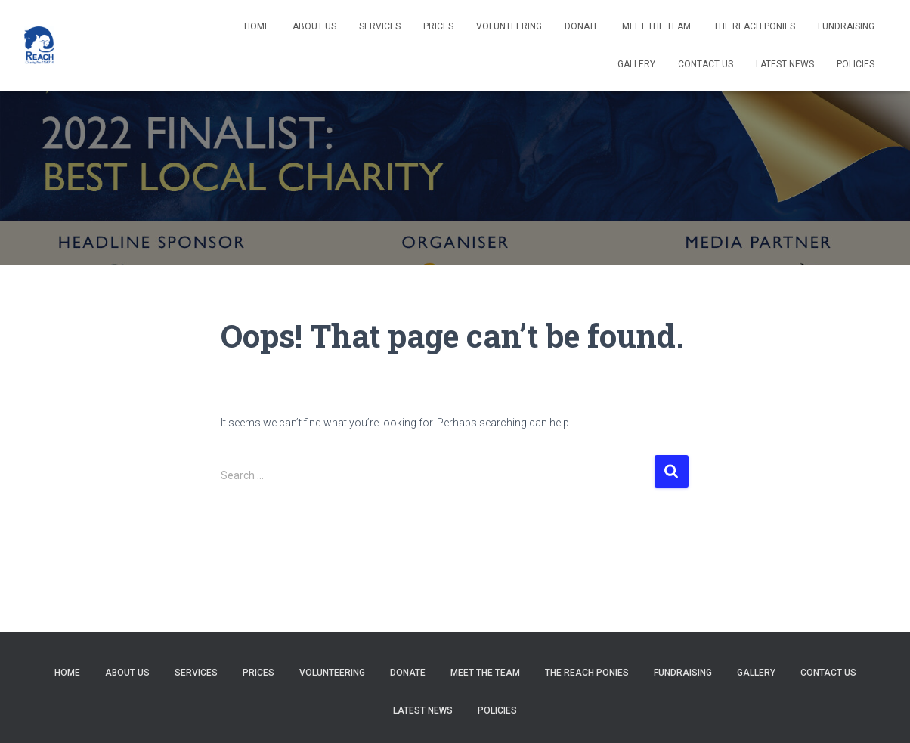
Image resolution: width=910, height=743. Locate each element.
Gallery (636, 64)
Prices (438, 26)
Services (380, 26)
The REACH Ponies (754, 26)
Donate (582, 26)
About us (314, 26)
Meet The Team (656, 26)
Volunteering (509, 26)
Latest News (785, 64)
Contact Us (705, 64)
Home (257, 26)
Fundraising (846, 26)
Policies (855, 64)
